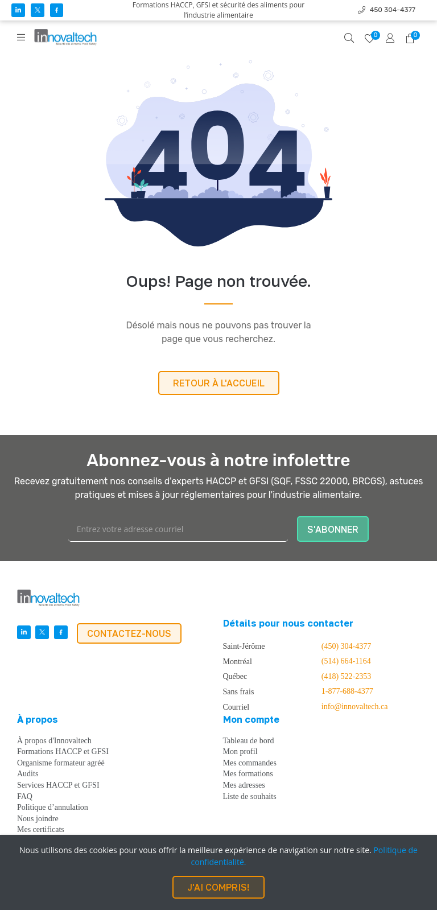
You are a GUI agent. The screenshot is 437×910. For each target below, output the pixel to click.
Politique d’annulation (52, 808)
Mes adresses (244, 785)
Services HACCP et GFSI (58, 785)
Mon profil (240, 752)
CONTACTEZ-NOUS (129, 633)
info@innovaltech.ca (354, 707)
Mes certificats (40, 830)
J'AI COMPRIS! (218, 887)
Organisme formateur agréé (61, 763)
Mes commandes (250, 763)
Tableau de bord (248, 741)
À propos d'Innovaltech (54, 741)
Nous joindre (38, 819)
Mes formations (248, 774)
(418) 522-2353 (346, 677)
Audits (27, 774)
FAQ (24, 797)
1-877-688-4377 (347, 691)
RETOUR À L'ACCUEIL (219, 383)
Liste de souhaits (250, 797)
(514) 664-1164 (346, 661)
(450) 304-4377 (346, 646)
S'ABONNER (332, 529)
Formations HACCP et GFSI (63, 752)
